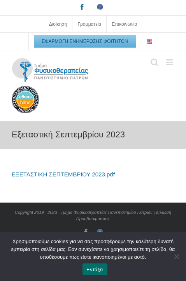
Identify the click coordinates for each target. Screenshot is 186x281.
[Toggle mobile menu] (170, 62)
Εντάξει (95, 269)
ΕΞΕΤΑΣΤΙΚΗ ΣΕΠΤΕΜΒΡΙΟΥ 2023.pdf (63, 174)
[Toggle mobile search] (154, 62)
